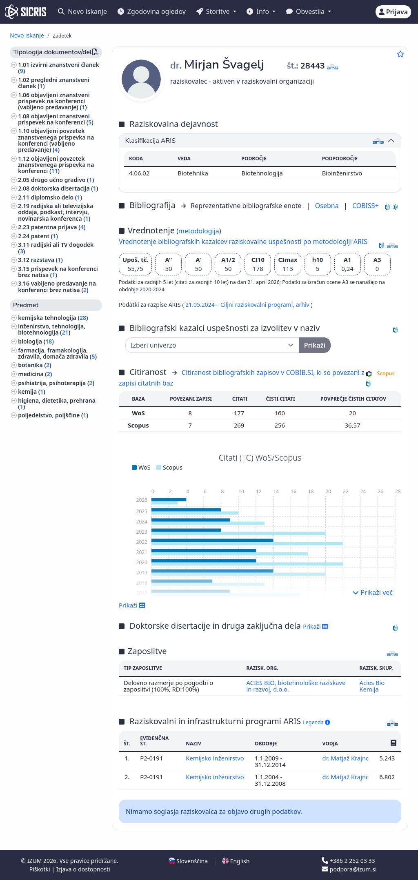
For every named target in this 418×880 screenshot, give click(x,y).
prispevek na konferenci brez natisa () (58, 272)
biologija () (36, 341)
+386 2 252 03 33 (348, 860)
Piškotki (40, 869)
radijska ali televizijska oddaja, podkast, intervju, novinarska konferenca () (55, 212)
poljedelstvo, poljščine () (53, 415)
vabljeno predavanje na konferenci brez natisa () (57, 286)
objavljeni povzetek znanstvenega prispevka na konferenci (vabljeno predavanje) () (56, 140)
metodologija (198, 230)
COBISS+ (365, 205)
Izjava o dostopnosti (83, 869)
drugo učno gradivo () (62, 180)
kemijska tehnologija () (53, 317)
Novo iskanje (82, 11)
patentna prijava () (58, 227)
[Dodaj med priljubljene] (400, 54)
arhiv (303, 304)
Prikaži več (372, 592)
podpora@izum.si (349, 869)
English (235, 861)
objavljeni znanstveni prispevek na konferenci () (55, 119)
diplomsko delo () (56, 197)
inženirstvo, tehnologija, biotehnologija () (51, 329)
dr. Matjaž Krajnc (345, 758)
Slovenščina (188, 861)
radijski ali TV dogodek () (55, 248)
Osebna (327, 205)
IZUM (35, 860)
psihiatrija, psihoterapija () (56, 383)
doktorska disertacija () (64, 188)
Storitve (213, 11)
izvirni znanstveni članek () (58, 68)
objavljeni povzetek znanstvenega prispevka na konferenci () (56, 165)
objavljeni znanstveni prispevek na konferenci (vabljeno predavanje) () (54, 101)
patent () (44, 236)
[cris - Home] (25, 11)
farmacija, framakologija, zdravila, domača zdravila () (57, 353)
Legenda (316, 722)
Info (259, 11)
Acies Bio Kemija (372, 685)
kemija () (31, 391)
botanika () (34, 365)
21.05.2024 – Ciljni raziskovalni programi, (240, 304)
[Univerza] (212, 345)
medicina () (35, 374)
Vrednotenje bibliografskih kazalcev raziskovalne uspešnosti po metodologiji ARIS (243, 241)
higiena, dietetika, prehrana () (57, 403)
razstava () (47, 260)
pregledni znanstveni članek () (53, 83)
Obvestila (306, 11)
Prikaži (132, 605)
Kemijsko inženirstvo (215, 758)
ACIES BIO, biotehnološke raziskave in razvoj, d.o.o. (296, 685)
